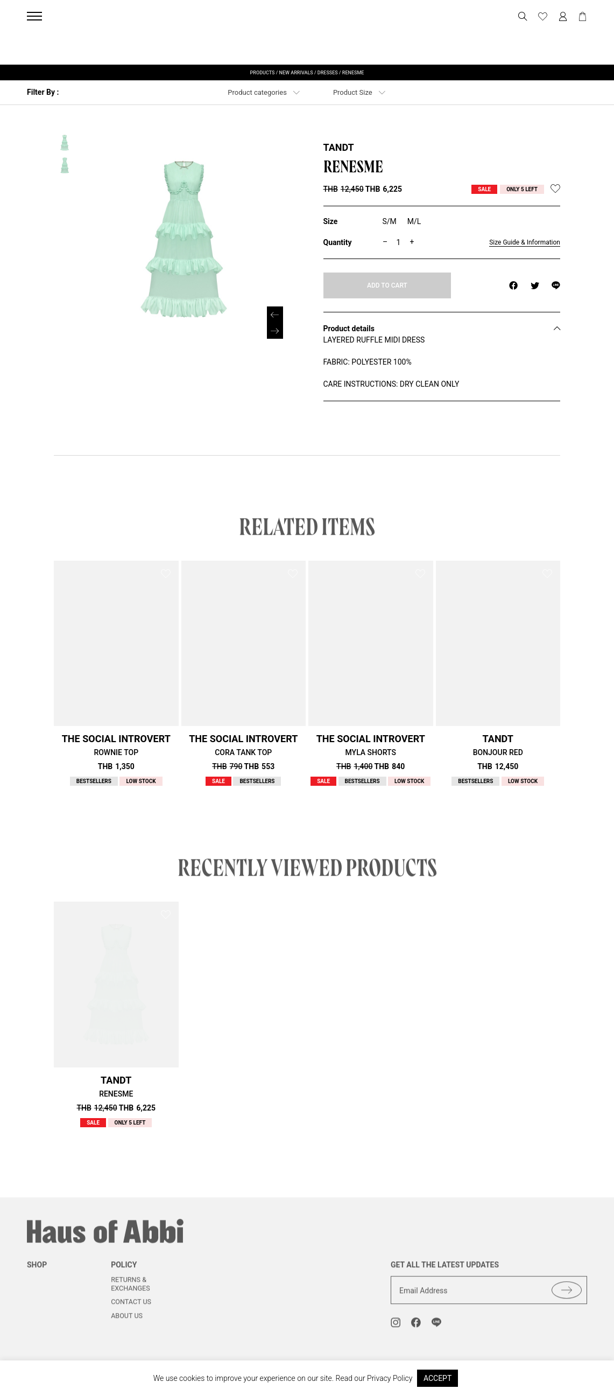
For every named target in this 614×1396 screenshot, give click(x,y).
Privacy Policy (389, 1378)
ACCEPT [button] (437, 1378)
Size (330, 221)
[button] (275, 331)
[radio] (389, 222)
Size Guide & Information (524, 242)
